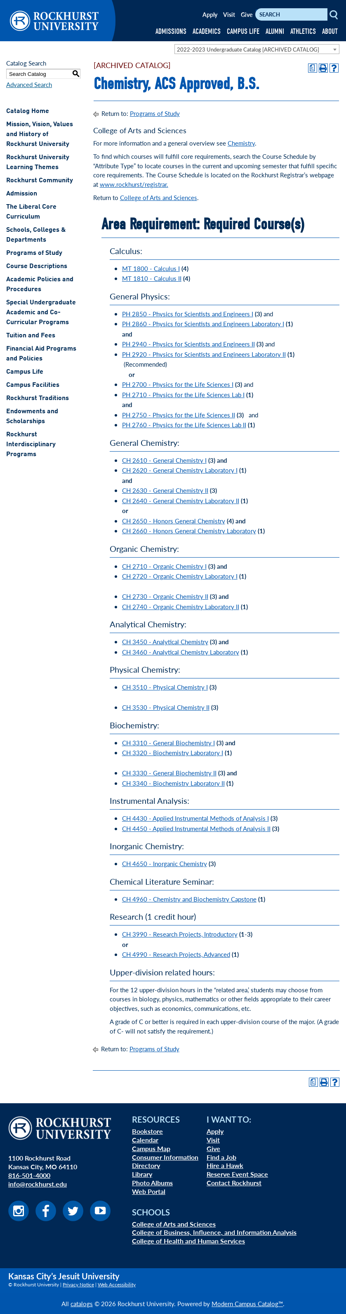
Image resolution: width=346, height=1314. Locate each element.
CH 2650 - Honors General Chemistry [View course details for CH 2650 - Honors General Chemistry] (173, 520)
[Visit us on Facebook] (45, 1218)
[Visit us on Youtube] (100, 1218)
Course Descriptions (36, 266)
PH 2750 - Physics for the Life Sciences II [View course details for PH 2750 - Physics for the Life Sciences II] (178, 414)
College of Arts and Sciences (158, 197)
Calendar (145, 1139)
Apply (209, 14)
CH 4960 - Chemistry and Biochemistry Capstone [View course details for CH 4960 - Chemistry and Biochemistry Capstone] (189, 899)
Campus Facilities (32, 385)
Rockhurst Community (39, 180)
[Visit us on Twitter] (73, 1218)
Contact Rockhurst (234, 1182)
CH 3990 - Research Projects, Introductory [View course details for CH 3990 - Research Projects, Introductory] (180, 934)
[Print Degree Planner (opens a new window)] (312, 68)
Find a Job (221, 1157)
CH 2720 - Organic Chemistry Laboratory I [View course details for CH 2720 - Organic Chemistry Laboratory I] (180, 576)
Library (142, 1174)
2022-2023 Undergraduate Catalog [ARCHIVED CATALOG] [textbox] (248, 49)
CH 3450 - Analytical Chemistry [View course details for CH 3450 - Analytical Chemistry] (165, 641)
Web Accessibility (117, 1284)
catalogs (82, 1303)
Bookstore (147, 1131)
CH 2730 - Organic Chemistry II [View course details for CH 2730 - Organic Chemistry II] (165, 596)
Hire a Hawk (225, 1165)
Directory (146, 1165)
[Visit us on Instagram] (18, 1218)
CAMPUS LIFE (243, 31)
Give (246, 14)
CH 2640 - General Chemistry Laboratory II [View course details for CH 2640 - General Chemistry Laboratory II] (180, 500)
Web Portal (148, 1191)
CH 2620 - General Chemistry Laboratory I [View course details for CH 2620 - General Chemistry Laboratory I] (180, 470)
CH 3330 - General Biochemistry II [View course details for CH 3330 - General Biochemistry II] (169, 772)
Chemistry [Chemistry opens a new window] (241, 143)
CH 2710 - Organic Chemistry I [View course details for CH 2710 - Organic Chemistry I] (164, 566)
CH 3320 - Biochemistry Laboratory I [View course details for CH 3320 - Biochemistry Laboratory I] (172, 752)
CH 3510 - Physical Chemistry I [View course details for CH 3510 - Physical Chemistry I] (165, 687)
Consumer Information (165, 1157)
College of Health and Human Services (188, 1241)
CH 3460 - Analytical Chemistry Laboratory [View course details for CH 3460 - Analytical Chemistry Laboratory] (180, 652)
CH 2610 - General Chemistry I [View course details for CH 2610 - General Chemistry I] (164, 460)
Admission (21, 194)
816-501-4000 (29, 1175)
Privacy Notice (78, 1284)
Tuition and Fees (30, 335)
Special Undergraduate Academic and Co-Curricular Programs (41, 312)
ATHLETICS (303, 31)
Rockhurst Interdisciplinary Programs (31, 444)
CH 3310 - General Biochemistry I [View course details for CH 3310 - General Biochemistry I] (168, 742)
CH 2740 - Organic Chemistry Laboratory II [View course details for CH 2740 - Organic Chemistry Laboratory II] (180, 606)
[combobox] (256, 49)
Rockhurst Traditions (37, 398)
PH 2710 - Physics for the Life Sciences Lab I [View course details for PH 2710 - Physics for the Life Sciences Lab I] (183, 394)
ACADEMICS (207, 31)
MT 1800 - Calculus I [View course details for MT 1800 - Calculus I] (151, 268)
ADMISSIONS (170, 31)
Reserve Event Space (237, 1174)
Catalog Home (27, 111)
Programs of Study (34, 253)
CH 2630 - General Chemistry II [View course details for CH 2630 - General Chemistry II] (165, 490)
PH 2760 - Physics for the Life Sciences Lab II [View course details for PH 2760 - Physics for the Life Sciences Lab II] (184, 424)
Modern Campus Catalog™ (247, 1303)
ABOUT (330, 31)
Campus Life (24, 372)
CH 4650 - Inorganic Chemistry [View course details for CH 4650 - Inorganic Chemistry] (164, 863)
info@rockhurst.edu (37, 1184)
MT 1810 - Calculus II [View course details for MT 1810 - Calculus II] (151, 278)
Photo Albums (152, 1182)
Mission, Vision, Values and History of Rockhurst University (39, 134)
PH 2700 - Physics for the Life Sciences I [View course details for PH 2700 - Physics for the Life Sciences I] (177, 384)
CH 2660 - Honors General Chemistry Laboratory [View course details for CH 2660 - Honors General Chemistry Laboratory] (189, 530)
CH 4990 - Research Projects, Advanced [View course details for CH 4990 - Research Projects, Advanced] (176, 954)
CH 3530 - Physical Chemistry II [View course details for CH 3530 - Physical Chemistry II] (165, 707)
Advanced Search (29, 84)
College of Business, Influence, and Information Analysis (214, 1232)
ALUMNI (275, 31)
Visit (229, 14)
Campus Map (151, 1148)
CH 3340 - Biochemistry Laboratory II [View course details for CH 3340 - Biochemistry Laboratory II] (173, 783)
